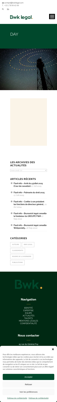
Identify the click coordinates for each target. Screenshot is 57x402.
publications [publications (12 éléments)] (17, 262)
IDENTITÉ (28, 308)
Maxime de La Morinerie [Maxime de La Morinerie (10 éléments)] (21, 256)
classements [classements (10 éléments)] (17, 250)
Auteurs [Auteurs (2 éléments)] (15, 244)
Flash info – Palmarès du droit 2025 (29, 192)
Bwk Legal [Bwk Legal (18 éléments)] (28, 244)
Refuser (28, 384)
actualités (28, 316)
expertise (28, 310)
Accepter (28, 377)
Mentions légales (28, 321)
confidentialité (28, 323)
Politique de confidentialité (17, 398)
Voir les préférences (28, 392)
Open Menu (52, 16)
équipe (28, 313)
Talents (28, 318)
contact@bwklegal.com (13, 3)
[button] (53, 349)
